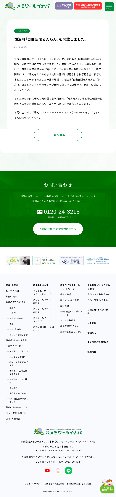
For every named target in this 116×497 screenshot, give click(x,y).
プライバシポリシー (33, 484)
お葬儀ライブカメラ (19, 351)
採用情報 (91, 352)
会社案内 (91, 332)
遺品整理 (14, 388)
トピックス (21, 31)
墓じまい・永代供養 (69, 300)
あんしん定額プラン (19, 335)
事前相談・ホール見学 (16, 340)
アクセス (91, 323)
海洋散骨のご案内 (18, 393)
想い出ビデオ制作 (18, 357)
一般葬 (13, 313)
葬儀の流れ (11, 296)
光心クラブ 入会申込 (97, 300)
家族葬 (13, 308)
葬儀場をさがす (40, 285)
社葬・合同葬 (15, 329)
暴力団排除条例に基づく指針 (79, 484)
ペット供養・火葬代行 (16, 413)
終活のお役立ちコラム (71, 331)
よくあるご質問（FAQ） (98, 342)
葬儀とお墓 (65, 294)
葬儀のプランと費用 (16, 302)
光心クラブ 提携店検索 (98, 294)
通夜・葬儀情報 (13, 418)
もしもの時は (12, 291)
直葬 (12, 324)
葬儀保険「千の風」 (69, 326)
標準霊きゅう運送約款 (54, 484)
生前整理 (64, 305)
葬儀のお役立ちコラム (17, 407)
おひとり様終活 (68, 320)
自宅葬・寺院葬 (16, 318)
